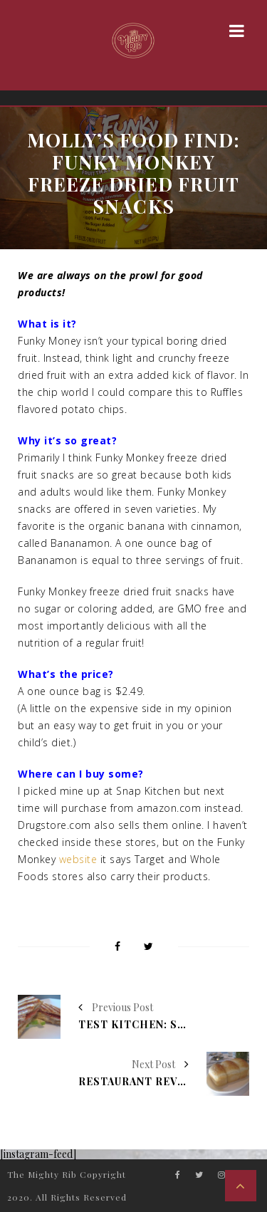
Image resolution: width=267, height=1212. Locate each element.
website (78, 859)
